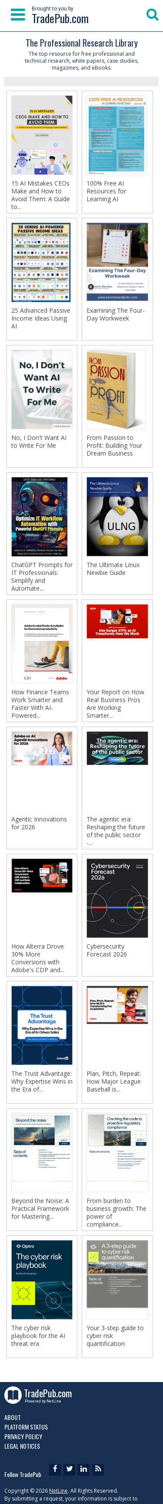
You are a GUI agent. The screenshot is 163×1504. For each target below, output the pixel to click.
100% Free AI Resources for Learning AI (106, 191)
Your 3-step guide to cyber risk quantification (115, 1336)
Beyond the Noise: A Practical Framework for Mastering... (40, 1208)
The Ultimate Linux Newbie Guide (113, 569)
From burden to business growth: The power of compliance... (116, 1212)
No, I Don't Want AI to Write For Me (39, 442)
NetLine (58, 1490)
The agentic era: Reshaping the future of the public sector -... (115, 831)
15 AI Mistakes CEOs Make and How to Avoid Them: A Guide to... (40, 195)
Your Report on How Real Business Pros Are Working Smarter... (115, 704)
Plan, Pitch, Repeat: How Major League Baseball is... (113, 1081)
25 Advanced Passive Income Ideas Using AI (40, 318)
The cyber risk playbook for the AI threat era (38, 1336)
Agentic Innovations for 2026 (39, 823)
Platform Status (26, 1426)
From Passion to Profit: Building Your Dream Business (114, 445)
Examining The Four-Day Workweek (115, 314)
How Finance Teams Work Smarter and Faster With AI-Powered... (40, 704)
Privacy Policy (23, 1436)
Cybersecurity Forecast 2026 (106, 950)
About (12, 1417)
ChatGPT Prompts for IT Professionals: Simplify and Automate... (42, 576)
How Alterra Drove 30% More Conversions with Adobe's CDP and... (37, 958)
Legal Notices (22, 1445)
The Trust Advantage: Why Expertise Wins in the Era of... (42, 1081)
